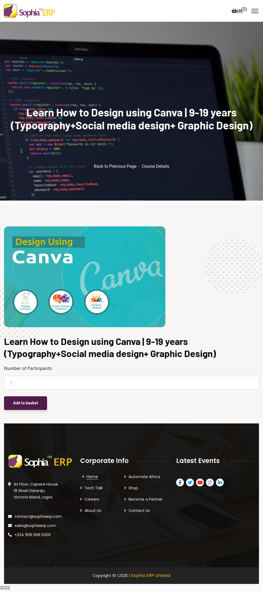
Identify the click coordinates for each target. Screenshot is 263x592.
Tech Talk (93, 488)
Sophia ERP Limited (150, 575)
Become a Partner (146, 499)
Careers (91, 499)
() (244, 9)
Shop (133, 488)
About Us (92, 510)
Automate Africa (144, 476)
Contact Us (139, 510)
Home (92, 476)
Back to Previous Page (115, 166)
